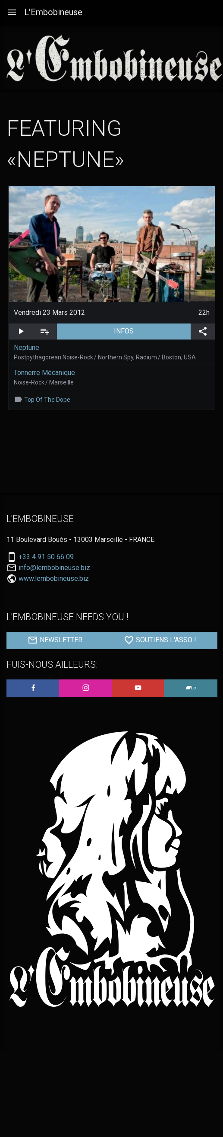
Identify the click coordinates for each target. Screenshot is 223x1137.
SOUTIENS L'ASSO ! (160, 640)
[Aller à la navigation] (12, 12)
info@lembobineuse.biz (54, 568)
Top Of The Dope (47, 399)
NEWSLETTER (55, 640)
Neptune (26, 347)
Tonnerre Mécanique (44, 372)
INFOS (152, 330)
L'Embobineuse (53, 12)
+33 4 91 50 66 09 (46, 557)
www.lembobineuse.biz (54, 578)
